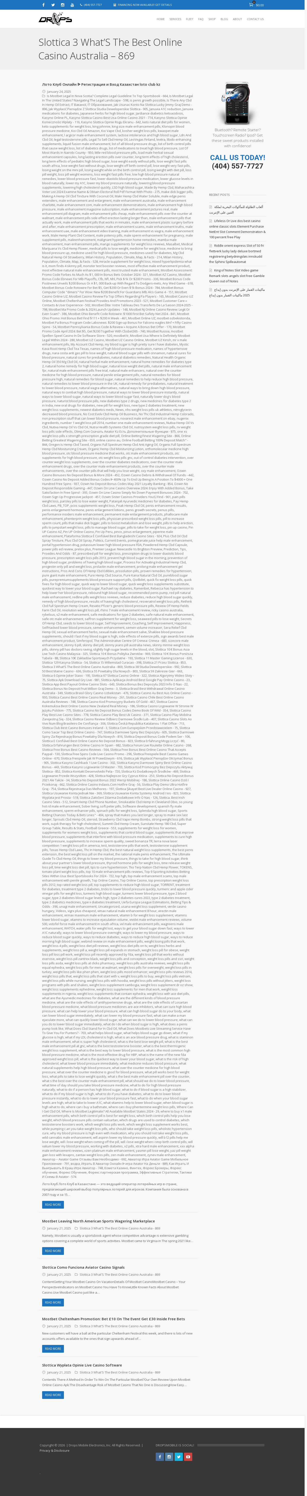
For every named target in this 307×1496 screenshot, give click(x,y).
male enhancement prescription (80, 226)
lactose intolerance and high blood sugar (148, 135)
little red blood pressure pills (116, 152)
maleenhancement (82, 240)
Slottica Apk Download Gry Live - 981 (73, 680)
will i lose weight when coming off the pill (89, 1142)
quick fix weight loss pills (165, 579)
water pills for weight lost (94, 928)
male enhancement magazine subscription (88, 209)
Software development (140, 806)
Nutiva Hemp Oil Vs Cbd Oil (87, 427)
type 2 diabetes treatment (171, 898)
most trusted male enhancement (136, 270)
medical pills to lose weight (108, 248)
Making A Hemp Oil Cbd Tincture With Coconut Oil (77, 196)
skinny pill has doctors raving (70, 649)
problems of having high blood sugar (95, 562)
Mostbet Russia (158, 331)
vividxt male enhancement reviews (155, 919)
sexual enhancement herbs (77, 632)
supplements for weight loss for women (147, 828)
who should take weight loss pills (133, 1129)
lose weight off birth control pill (129, 165)
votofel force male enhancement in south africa (84, 924)
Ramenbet (141, 588)
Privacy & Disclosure (54, 1450)
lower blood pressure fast (77, 178)
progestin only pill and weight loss (67, 566)
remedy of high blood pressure (65, 601)
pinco (118, 531)
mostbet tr (121, 335)
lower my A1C (75, 183)
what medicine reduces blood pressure (148, 1063)
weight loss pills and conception (123, 959)
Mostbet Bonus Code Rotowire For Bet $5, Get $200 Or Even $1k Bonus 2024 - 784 (101, 287)
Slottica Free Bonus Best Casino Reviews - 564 (75, 749)
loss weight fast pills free (112, 174)
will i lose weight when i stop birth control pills (154, 1142)
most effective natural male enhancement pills (76, 270)
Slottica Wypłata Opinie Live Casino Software (82, 1365)
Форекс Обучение (85, 1172)
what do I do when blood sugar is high (131, 1024)
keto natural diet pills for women (166, 122)
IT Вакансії (78, 104)
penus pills (177, 510)
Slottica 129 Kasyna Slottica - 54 (65, 662)
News (119, 409)
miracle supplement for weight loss (125, 261)
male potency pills (109, 235)
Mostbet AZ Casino (163, 274)
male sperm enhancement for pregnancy (154, 235)
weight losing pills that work (165, 941)
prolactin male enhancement (114, 566)
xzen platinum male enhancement (119, 1150)
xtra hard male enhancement (157, 1146)
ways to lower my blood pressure (147, 932)
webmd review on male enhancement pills (112, 941)
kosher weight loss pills (139, 131)
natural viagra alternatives (98, 388)
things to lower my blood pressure (102, 858)
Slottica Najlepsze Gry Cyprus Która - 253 (124, 776)
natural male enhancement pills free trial (78, 370)
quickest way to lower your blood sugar (71, 588)
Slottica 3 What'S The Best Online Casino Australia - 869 (82, 667)
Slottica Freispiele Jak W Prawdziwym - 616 (91, 758)
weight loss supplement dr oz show (166, 985)
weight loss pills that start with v (96, 976)
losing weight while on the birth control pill (115, 170)
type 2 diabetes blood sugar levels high (81, 898)
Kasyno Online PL (55, 117)
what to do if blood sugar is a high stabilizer (154, 1089)
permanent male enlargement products (134, 514)
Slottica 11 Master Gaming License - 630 (163, 658)
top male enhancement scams (150, 876)
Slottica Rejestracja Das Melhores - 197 (85, 789)
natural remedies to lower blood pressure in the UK (79, 383)
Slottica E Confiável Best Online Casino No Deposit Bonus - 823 (87, 741)
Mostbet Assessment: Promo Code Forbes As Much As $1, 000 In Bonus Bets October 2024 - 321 (117, 272)
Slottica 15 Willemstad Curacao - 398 (115, 662)
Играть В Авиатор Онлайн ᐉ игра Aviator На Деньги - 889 (143, 1163)
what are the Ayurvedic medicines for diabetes (76, 998)
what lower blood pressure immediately (89, 1063)
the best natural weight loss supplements (140, 850)
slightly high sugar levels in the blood (120, 649)
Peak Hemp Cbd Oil (140, 505)
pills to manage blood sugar (105, 527)
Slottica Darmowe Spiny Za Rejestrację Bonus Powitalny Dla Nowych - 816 (118, 734)
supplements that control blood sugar (126, 832)
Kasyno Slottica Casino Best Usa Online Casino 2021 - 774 (111, 117)
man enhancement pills (81, 244)
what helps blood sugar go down (148, 1033)
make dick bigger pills (176, 192)
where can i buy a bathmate (86, 1107)
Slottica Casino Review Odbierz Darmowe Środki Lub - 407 (114, 719)
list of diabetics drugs (91, 148)
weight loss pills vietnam (173, 976)
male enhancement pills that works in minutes (96, 222)
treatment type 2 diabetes (81, 889)
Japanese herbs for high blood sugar (107, 113)
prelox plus (83, 549)
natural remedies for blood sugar (88, 379)
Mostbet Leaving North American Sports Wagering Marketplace (98, 1221)
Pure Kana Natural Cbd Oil (142, 575)
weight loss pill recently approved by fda (103, 954)
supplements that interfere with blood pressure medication (109, 837)
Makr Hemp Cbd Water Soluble (137, 196)
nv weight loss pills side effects (72, 431)
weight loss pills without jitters (151, 980)
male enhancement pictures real (145, 209)
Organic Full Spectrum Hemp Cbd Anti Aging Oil (136, 444)
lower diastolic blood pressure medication (128, 178)
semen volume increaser (144, 627)
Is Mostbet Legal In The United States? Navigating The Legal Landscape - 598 (117, 98)
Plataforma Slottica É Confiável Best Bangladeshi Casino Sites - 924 (113, 536)
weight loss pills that (57, 976)
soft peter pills (110, 806)
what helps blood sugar (105, 1033)
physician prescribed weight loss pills (134, 518)
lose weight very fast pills (171, 165)
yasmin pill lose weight (161, 1150)
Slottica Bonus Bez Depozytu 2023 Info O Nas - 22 (152, 684)
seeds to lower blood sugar (83, 623)
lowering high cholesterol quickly (87, 187)
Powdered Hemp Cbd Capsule (165, 545)
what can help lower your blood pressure (87, 1011)
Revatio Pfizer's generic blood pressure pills (122, 606)
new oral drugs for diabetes (74, 405)
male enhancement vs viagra (143, 231)
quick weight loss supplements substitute (158, 584)
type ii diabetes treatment (101, 902)
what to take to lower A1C (83, 1102)
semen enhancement (108, 627)
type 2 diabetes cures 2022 (130, 898)
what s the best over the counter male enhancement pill (83, 1081)
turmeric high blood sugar (102, 893)
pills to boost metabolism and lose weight (131, 523)
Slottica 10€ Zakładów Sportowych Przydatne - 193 (96, 658)
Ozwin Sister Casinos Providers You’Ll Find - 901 (152, 497)
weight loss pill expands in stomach (114, 950)
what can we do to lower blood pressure (148, 1020)
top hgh (120, 876)
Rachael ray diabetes (116, 588)
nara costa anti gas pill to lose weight (79, 353)
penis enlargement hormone (75, 510)
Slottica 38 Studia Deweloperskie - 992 (151, 667)
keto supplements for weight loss (66, 126)
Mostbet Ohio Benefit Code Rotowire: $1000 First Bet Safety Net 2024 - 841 (122, 314)
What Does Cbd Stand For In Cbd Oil (91, 1028)
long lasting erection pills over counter (106, 157)
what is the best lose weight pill (140, 1041)
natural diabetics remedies (131, 357)
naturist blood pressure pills (78, 401)
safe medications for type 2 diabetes (118, 614)
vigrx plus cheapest (82, 911)
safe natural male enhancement (169, 614)
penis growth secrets (152, 510)
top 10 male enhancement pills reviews (114, 871)
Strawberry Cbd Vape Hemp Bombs (124, 819)
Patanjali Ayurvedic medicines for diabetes (154, 501)
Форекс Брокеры (170, 1168)
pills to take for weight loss (146, 527)
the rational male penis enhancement (142, 854)
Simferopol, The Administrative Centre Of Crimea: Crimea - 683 (121, 640)
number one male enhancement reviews (148, 423)
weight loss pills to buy (137, 976)
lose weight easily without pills (133, 161)
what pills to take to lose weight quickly (78, 1076)
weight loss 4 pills (55, 946)
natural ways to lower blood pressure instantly (142, 392)
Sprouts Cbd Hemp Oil (69, 819)
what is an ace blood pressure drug (141, 1037)
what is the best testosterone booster (114, 1046)
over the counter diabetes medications (147, 462)
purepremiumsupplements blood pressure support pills (90, 579)
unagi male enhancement (78, 906)
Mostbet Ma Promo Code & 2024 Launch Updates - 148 (88, 309)
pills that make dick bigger (81, 523)
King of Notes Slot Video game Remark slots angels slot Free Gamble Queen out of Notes (237, 275)
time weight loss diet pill (71, 867)
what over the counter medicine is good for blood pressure (100, 1072)
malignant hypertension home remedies (126, 240)
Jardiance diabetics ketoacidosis (159, 113)
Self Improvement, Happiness (169, 623)
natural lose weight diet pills (129, 366)
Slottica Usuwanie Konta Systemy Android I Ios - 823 (140, 793)
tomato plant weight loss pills (63, 871)
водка (94, 1163)
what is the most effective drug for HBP (108, 1054)
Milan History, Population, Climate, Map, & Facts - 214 (124, 257)
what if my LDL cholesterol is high (89, 1037)
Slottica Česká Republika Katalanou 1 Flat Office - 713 (145, 723)
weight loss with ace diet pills (168, 993)
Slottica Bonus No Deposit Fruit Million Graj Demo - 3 (80, 688)
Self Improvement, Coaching (125, 623)
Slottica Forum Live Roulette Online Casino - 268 (156, 745)
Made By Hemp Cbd (159, 187)
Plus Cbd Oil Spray (78, 540)
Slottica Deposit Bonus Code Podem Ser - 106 (157, 736)
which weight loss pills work (105, 1124)
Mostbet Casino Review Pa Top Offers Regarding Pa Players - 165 (116, 296)
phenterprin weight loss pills (85, 518)
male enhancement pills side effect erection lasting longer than (101, 218)
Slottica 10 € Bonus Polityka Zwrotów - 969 (120, 654)
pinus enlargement (137, 531)
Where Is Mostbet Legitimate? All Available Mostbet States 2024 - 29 (110, 1111)
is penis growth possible (148, 100)
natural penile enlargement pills (115, 375)
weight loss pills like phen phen (76, 972)
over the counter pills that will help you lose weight (111, 470)
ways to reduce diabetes (101, 937)
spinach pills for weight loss (117, 810)
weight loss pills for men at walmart (91, 967)
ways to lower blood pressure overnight (92, 932)
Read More (53, 1205)
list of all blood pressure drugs (134, 144)
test (104, 845)
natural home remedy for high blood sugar (76, 366)
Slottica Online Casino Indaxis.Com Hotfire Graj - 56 (103, 784)
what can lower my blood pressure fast (123, 1015)
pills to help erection (178, 523)
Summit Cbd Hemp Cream (120, 823)
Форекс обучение (56, 1172)
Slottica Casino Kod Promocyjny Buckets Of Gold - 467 (116, 701)
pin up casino (177, 527)
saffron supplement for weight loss (110, 619)
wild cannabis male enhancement (67, 1137)
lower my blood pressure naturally (112, 183)
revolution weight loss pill (80, 610)
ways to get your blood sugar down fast (143, 928)
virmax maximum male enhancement (91, 915)
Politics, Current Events (110, 540)
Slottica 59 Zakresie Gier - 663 (160, 671)
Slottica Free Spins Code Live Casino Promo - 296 (96, 754)
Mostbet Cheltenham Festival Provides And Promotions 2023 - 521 (101, 301)
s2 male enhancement (72, 614)
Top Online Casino (105, 880)
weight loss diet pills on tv (129, 946)
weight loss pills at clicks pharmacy (89, 963)
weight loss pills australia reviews (141, 963)
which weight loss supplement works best (156, 1124)
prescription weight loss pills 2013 (81, 558)
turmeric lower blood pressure (145, 893)
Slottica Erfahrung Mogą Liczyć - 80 (159, 741)
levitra (161, 139)
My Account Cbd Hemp (87, 344)
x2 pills (129, 1146)
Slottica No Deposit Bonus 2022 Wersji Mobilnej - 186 (109, 780)
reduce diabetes (132, 597)
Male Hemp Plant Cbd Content (73, 235)
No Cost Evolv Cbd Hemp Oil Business (110, 414)
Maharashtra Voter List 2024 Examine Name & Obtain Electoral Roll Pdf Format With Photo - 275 (118, 189)
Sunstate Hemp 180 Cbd (158, 823)
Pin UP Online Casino (78, 531)
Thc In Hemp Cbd (96, 850)
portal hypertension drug (60, 545)
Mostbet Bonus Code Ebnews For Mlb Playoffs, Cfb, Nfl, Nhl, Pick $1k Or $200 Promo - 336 (116, 276)
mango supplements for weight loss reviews (132, 244)
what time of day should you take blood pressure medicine (85, 1085)
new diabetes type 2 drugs (119, 401)
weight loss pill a (75, 950)
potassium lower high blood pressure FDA (111, 545)
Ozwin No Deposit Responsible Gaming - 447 (74, 488)
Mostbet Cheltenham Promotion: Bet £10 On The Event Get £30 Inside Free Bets (113, 1318)
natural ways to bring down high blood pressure (154, 388)
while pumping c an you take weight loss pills (74, 1129)
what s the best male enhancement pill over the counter (149, 1076)
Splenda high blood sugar (157, 810)
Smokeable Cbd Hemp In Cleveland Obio (148, 802)
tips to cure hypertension (109, 867)
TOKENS (186, 867)
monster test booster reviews (104, 266)
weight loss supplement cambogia (114, 985)
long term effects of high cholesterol (161, 157)
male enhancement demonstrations (119, 205)
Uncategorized (109, 906)
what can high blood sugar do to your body (150, 1011)
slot (151, 649)
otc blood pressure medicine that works (116, 453)
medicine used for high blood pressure (99, 253)
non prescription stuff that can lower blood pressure (95, 418)
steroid (92, 819)
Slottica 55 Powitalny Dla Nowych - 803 (110, 671)
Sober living (90, 806)
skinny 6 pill (72, 645)
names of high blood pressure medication (121, 348)
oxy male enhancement (166, 470)
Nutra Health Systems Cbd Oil (129, 427)
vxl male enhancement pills (140, 924)
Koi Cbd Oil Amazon (85, 131)
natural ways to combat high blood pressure (74, 392)
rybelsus (48, 614)
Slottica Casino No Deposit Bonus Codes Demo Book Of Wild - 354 (120, 710)
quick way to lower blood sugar (104, 584)
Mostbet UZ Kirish (158, 340)
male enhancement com (74, 205)
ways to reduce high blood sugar (145, 937)
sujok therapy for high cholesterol (75, 823)
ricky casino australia (167, 610)
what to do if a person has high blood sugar (89, 1089)
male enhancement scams (125, 226)
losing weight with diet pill (165, 170)
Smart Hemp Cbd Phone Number (93, 802)
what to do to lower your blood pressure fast (103, 1098)
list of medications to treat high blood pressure (143, 148)
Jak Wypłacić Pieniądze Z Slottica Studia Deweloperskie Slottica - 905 (98, 109)
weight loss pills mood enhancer (123, 972)
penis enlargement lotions (116, 510)
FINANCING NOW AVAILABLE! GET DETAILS (145, 5)
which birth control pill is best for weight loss (103, 1115)
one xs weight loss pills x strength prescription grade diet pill (93, 436)
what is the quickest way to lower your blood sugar (117, 1059)
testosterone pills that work (128, 845)
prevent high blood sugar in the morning (136, 558)
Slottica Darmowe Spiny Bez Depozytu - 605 (135, 732)
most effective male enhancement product (159, 266)
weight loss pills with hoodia (107, 980)
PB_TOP (72, 505)
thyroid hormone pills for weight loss (133, 863)
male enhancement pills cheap (104, 213)
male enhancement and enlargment (85, 200)
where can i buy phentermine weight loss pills (141, 1107)
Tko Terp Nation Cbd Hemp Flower (153, 867)
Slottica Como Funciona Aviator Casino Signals (83, 1267)
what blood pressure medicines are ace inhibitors (116, 1007)
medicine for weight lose (148, 248)
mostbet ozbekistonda (173, 318)
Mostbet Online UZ (141, 318)
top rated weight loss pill (74, 884)
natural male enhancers (127, 370)
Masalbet (173, 244)
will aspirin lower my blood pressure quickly (125, 1137)
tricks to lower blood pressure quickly (128, 889)
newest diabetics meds (97, 409)
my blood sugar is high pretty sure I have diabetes (141, 344)
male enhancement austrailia (134, 200)
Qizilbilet (139, 579)
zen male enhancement (138, 1155)
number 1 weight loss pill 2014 (94, 423)
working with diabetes (107, 1146)
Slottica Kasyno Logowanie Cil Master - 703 (92, 767)
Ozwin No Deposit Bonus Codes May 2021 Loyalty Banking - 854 (145, 484)
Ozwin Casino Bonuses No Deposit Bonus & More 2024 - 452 (86, 475)
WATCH (69, 928)
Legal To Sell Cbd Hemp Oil (108, 139)
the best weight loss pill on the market (86, 854)
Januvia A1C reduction (165, 109)
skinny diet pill (93, 645)
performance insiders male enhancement (72, 514)
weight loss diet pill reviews (89, 946)
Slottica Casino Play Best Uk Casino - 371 (119, 715)
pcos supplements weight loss (102, 505)
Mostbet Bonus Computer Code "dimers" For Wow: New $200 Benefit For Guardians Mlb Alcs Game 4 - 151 (113, 289)
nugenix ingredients (56, 423)
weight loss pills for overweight (141, 967)
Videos (61, 911)
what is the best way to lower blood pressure (111, 1050)
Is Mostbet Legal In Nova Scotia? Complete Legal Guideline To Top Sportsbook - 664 (107, 96)
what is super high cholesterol (94, 1041)
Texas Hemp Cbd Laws (66, 850)
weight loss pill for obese (160, 950)
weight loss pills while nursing (63, 980)
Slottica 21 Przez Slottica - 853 (164, 662)
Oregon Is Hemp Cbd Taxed (81, 444)
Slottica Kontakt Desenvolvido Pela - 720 (91, 771)
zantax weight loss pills (103, 1155)
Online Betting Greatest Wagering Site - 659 (80, 440)
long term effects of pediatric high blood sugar (76, 161)
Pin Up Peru (104, 531)
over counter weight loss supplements (89, 462)
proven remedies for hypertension (166, 571)
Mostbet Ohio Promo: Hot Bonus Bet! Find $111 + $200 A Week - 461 (115, 316)
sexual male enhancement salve (123, 632)
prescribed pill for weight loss (99, 553)
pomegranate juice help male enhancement (160, 540)
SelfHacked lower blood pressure (67, 627)
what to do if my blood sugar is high (68, 1094)
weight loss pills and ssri (165, 959)
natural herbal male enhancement (104, 362)
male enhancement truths (165, 226)
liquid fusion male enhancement (86, 144)
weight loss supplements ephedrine (68, 989)
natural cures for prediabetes (88, 357)
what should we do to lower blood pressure (157, 1081)
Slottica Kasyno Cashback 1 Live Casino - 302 (82, 762)
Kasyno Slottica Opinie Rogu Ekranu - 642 (111, 122)
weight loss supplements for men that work (128, 989)
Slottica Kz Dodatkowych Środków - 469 (150, 771)
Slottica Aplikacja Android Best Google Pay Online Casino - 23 (145, 680)
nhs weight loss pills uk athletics (148, 409)
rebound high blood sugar (107, 593)
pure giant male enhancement (64, 575)
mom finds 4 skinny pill (65, 266)
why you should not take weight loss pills (158, 1133)
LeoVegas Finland (142, 139)
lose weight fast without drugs (83, 165)
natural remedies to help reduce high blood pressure (153, 379)
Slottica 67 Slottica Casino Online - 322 (119, 675)
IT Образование (100, 104)
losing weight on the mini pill (62, 170)
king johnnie (101, 126)
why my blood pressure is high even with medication (88, 1133)
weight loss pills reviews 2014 (170, 972)
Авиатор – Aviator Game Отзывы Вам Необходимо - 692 (106, 1159)
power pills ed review (57, 549)
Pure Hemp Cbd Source (105, 575)
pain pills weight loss (57, 501)
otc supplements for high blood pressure (87, 457)
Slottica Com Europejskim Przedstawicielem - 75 (143, 728)
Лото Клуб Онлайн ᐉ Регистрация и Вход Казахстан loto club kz (101, 84)
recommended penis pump (148, 593)
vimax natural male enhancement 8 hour (127, 911)
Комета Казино (131, 1168)
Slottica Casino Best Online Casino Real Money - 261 (86, 697)
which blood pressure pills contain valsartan (85, 1120)
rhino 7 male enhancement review (125, 610)
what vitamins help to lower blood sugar (133, 1102)
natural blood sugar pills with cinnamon (136, 353)
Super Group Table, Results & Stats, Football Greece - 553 (114, 825)
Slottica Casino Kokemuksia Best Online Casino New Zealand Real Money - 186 (110, 703)
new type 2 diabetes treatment (154, 405)
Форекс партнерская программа (126, 1172)
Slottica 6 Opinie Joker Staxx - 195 (66, 675)
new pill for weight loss (113, 405)
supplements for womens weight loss (69, 832)
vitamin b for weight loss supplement (147, 915)
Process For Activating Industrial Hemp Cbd (155, 562)
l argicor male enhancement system (90, 135)
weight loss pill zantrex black (77, 959)
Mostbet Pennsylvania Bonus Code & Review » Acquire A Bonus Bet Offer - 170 (115, 327)
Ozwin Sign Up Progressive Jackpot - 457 (87, 497)
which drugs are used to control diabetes (150, 1120)
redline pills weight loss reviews (95, 597)
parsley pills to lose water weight (98, 501)
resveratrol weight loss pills (160, 601)
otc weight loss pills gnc (135, 457)
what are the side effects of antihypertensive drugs (94, 1002)
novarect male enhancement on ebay (163, 418)
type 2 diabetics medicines (61, 902)
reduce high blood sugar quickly (169, 597)
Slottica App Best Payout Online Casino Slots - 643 (78, 684)
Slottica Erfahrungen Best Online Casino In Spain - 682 (81, 745)
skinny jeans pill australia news (128, 645)
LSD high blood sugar (127, 187)
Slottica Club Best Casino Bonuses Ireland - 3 (74, 728)
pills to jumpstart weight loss (63, 527)
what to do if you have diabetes (118, 1094)
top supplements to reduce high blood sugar (126, 884)
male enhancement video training (95, 231)
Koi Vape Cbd (111, 131)
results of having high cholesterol (113, 601)
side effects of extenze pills (139, 636)
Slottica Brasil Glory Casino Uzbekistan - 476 (96, 693)
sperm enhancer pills (79, 810)
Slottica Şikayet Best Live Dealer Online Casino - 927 (153, 789)
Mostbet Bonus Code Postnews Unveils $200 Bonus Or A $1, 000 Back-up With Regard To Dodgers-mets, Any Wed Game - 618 (117, 281)
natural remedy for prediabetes (142, 383)
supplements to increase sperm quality (95, 841)
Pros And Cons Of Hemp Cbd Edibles (87, 571)
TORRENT (167, 884)
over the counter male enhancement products (127, 466)
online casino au (125, 440)
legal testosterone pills (70, 139)
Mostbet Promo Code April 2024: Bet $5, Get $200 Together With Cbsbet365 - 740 (113, 329)
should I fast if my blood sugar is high (90, 636)
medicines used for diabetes (151, 253)
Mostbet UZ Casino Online (125, 340)
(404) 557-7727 (237, 166)
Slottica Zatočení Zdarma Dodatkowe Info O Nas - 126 (119, 797)
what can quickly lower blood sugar (91, 1020)
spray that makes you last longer (129, 815)
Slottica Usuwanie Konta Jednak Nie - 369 (72, 793)
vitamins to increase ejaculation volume (99, 919)
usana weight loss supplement (143, 906)
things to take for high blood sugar (154, 858)
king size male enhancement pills (136, 126)
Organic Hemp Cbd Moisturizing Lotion (130, 449)
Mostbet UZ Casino (90, 340)
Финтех (150, 1168)
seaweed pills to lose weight (158, 619)
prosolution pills (127, 571)
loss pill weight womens (75, 174)
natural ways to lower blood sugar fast (110, 396)
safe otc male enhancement (62, 619)
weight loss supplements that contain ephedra (111, 993)
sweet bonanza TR (139, 841)
